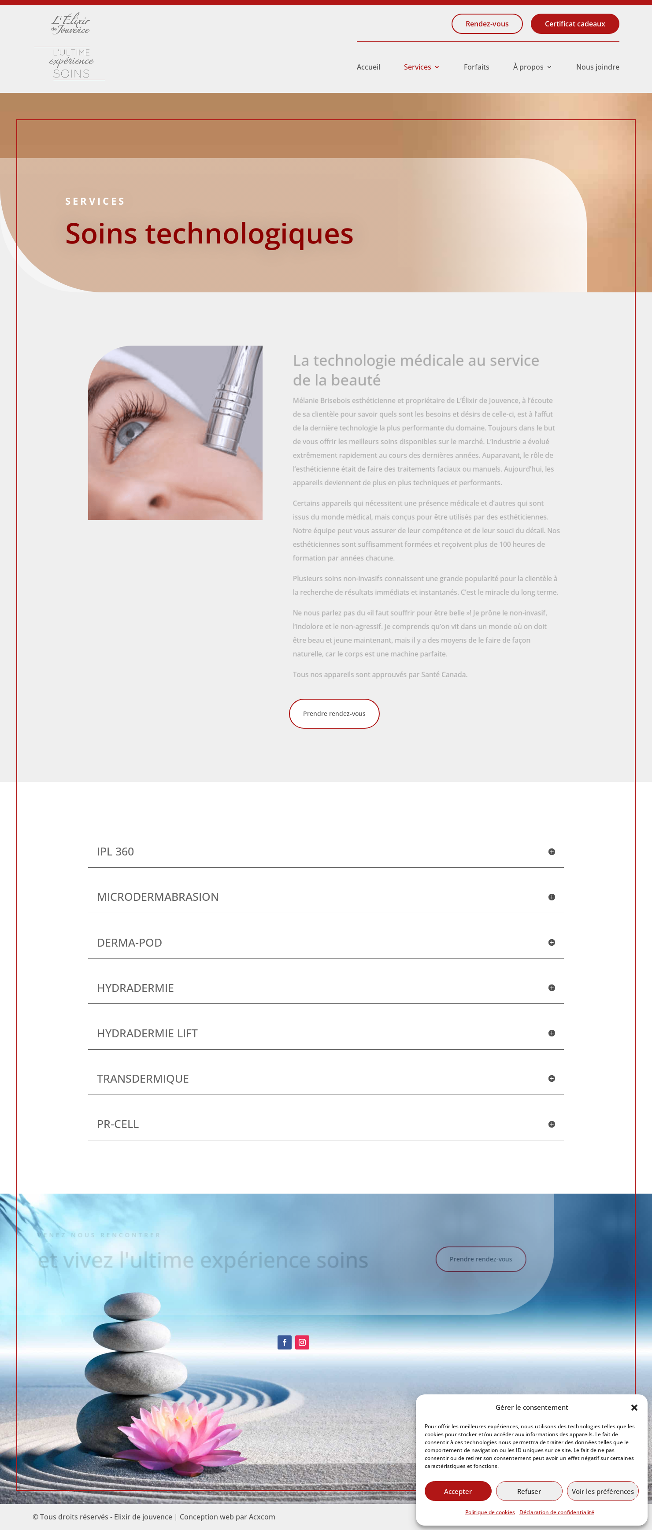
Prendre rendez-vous (334, 713)
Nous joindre (597, 68)
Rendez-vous (487, 24)
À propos (528, 68)
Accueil (368, 68)
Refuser (529, 1491)
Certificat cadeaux (575, 24)
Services (417, 68)
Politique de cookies (490, 1512)
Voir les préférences (603, 1491)
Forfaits (476, 68)
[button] (634, 1407)
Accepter (458, 1491)
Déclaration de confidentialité (556, 1512)
